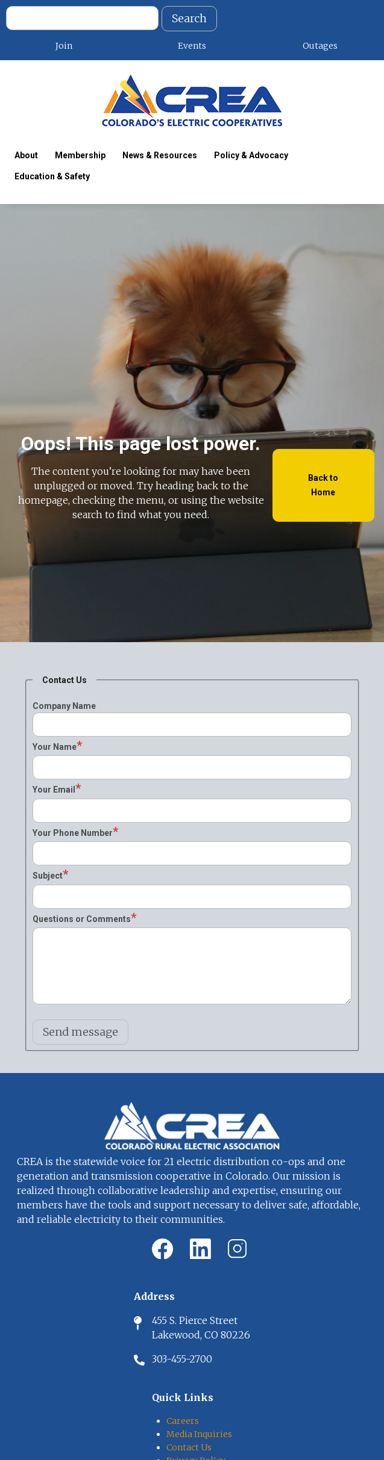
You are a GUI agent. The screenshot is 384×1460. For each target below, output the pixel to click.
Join (63, 45)
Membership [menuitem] (80, 155)
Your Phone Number (73, 833)
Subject (48, 875)
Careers (182, 1420)
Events (192, 45)
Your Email (54, 789)
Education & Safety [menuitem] (52, 176)
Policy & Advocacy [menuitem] (251, 155)
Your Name (55, 747)
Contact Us (189, 1447)
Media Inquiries (199, 1434)
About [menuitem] (26, 155)
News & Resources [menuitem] (159, 155)
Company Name (64, 706)
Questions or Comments (82, 919)
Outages (320, 45)
